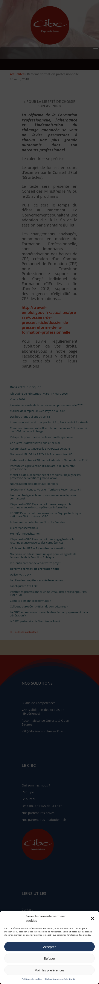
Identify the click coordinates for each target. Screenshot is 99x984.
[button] (92, 918)
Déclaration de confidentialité (59, 978)
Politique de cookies (31, 978)
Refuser (49, 958)
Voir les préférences (49, 970)
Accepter (49, 947)
